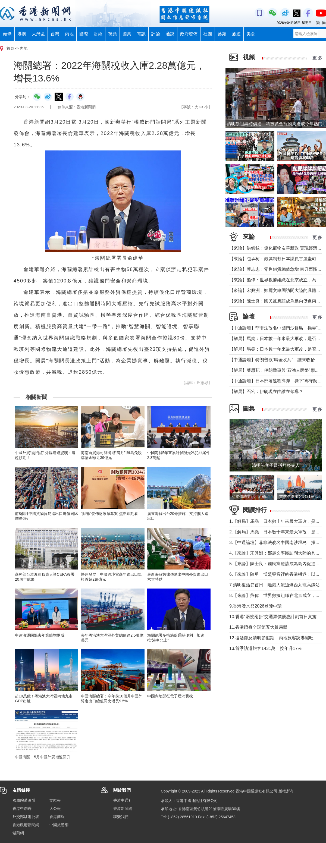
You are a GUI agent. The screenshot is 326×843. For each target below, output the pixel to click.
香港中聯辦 (22, 808)
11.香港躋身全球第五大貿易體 (258, 627)
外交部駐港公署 (25, 816)
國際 (83, 34)
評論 (155, 34)
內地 (69, 34)
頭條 (7, 34)
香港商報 (57, 816)
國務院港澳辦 (23, 800)
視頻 (112, 34)
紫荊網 (18, 833)
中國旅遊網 (58, 825)
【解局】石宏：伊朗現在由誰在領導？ (266, 391)
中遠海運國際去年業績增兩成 (39, 635)
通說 (170, 34)
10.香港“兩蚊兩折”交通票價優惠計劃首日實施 (272, 616)
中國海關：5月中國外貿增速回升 (42, 757)
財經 (98, 34)
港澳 (21, 34)
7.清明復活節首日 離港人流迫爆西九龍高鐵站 (274, 585)
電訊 (141, 34)
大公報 (55, 808)
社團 (207, 34)
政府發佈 (189, 34)
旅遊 (236, 34)
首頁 (10, 48)
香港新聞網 (122, 808)
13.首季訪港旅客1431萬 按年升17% (265, 648)
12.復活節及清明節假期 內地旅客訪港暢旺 (271, 638)
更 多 (317, 58)
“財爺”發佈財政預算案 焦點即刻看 (109, 513)
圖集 (127, 34)
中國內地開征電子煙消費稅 (170, 696)
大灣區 (38, 34)
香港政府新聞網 (25, 825)
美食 (250, 34)
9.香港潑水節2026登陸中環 (255, 606)
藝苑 (222, 34)
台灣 (55, 34)
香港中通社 (122, 800)
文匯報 (55, 800)
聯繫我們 (120, 816)
